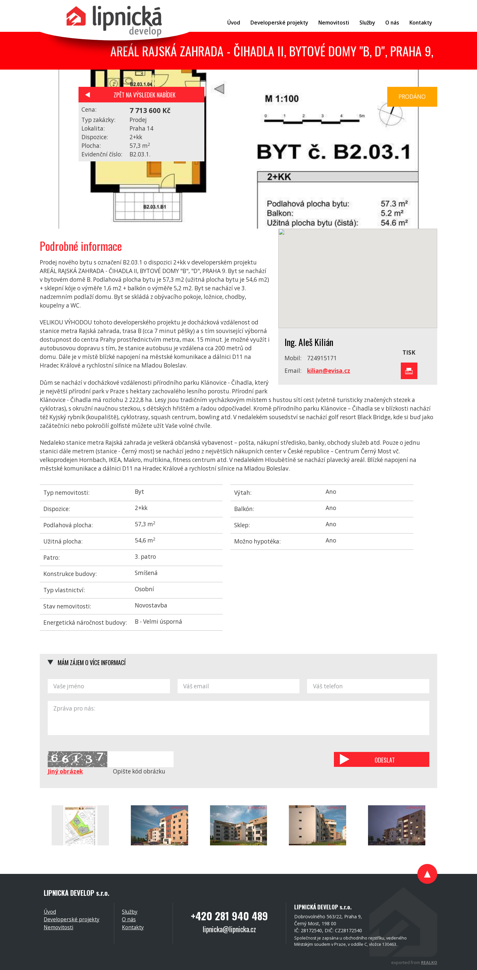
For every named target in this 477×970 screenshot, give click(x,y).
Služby (129, 911)
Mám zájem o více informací (92, 662)
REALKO (429, 962)
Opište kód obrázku (139, 771)
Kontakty (133, 927)
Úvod (50, 911)
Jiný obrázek (65, 771)
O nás (129, 919)
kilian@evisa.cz (328, 370)
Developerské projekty (71, 919)
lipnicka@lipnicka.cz (229, 929)
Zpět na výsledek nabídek (145, 94)
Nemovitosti (58, 927)
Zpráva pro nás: (238, 718)
